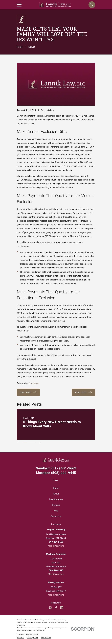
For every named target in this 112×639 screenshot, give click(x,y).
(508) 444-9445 (56, 473)
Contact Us (56, 516)
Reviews (56, 505)
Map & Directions (56, 546)
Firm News (34, 383)
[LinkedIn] (61, 607)
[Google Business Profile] (50, 607)
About (56, 493)
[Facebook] (56, 607)
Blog (56, 510)
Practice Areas (56, 499)
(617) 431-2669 (24, 376)
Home (56, 488)
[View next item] (41, 443)
